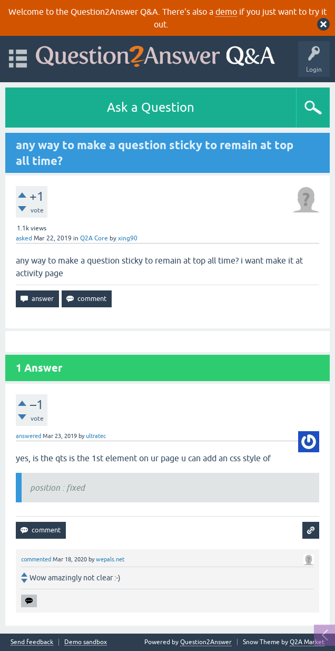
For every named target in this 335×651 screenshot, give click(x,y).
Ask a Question (150, 107)
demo (226, 11)
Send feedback (32, 642)
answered (28, 436)
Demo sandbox (85, 642)
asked (24, 238)
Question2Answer (206, 642)
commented (36, 559)
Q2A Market (307, 642)
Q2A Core (94, 238)
